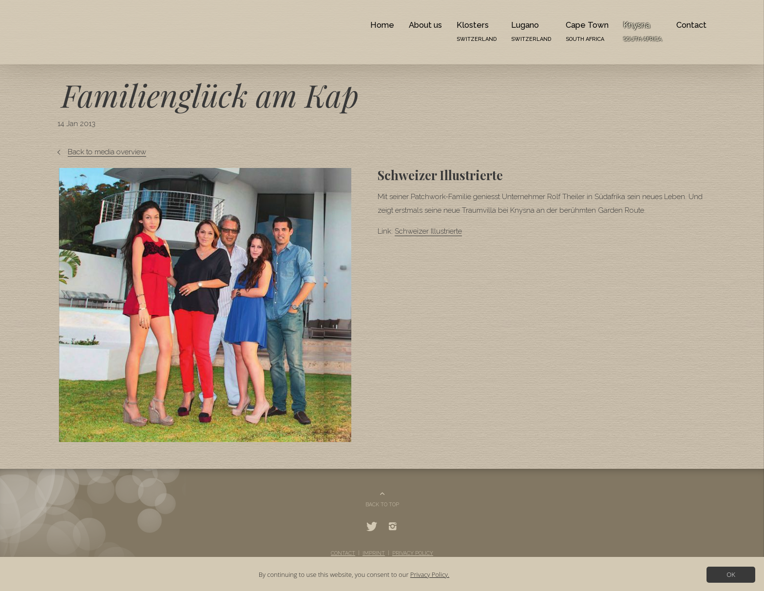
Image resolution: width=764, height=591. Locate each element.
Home (382, 25)
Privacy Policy (412, 553)
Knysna (642, 31)
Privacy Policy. (429, 574)
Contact (691, 25)
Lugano (531, 31)
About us (425, 25)
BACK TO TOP (382, 504)
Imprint (374, 553)
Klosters (477, 31)
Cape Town (587, 31)
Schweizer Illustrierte (428, 231)
